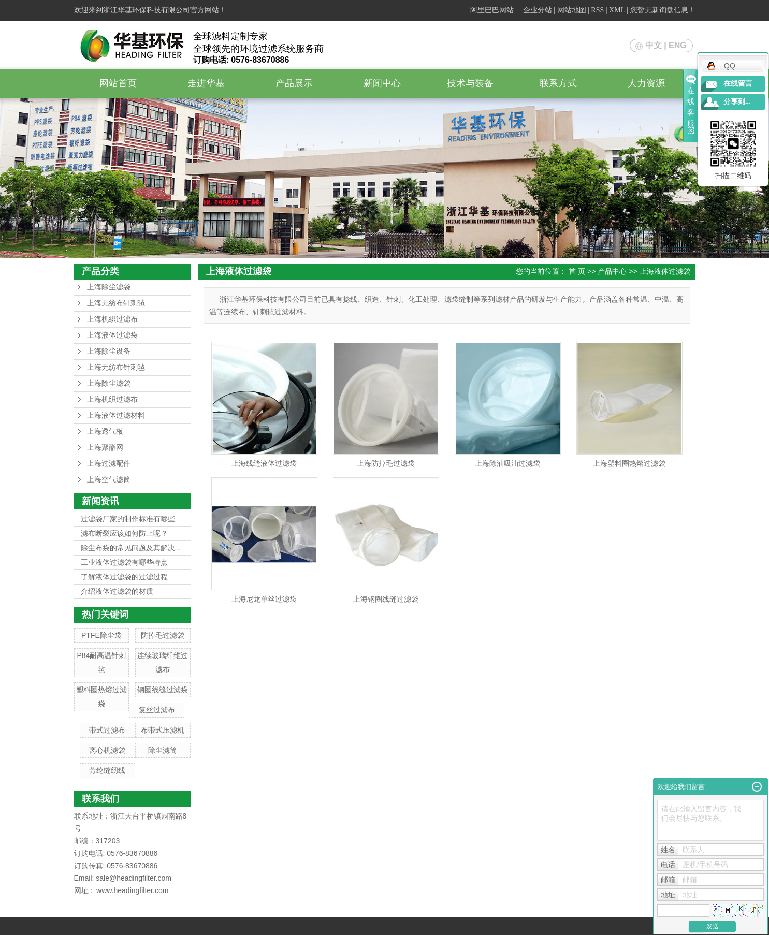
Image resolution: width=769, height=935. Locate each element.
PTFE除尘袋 (101, 635)
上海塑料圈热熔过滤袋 (629, 463)
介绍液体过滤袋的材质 (117, 591)
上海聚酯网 (105, 447)
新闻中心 (382, 83)
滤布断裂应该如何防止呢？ (124, 533)
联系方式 (558, 83)
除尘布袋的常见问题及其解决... (131, 548)
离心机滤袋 (107, 750)
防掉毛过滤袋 (162, 635)
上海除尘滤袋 (108, 287)
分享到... (737, 102)
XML (617, 10)
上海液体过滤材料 (116, 415)
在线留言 (737, 83)
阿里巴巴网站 (492, 10)
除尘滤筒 (162, 750)
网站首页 (118, 83)
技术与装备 (470, 83)
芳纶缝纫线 (107, 770)
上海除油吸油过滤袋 (507, 463)
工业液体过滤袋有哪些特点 (124, 562)
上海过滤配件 (108, 463)
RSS (597, 10)
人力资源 (646, 83)
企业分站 (537, 10)
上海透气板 (105, 431)
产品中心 (612, 271)
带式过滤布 (107, 730)
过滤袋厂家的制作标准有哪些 (128, 519)
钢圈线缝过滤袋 (162, 689)
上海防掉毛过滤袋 (386, 463)
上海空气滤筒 (108, 480)
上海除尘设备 (108, 351)
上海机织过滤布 (112, 319)
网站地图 (571, 10)
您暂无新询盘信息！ (662, 10)
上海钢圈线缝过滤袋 (385, 599)
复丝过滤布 (157, 710)
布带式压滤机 (162, 730)
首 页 (577, 271)
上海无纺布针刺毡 (116, 303)
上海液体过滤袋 (112, 335)
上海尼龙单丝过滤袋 (264, 599)
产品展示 (294, 83)
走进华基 (206, 83)
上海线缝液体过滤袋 (264, 463)
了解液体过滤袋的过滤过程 (124, 577)
